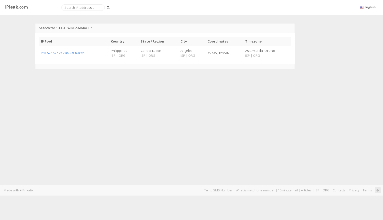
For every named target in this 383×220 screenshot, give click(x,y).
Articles (306, 190)
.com (16, 7)
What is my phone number (255, 190)
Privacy (354, 190)
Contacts (339, 190)
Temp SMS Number (218, 190)
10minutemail (288, 190)
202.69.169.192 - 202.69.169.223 (63, 53)
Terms (367, 190)
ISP (317, 190)
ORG (326, 190)
